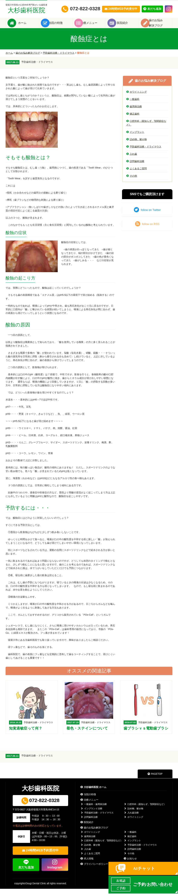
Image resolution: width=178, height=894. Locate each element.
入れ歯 (131, 159)
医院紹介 (127, 25)
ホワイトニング (136, 97)
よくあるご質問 (136, 173)
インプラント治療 (91, 813)
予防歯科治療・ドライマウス (58, 58)
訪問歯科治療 (135, 166)
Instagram (54, 872)
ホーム (27, 25)
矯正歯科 (132, 119)
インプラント (135, 137)
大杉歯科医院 (26, 8)
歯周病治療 (134, 111)
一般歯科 (132, 104)
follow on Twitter (147, 215)
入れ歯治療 (131, 818)
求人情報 (87, 863)
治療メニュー (94, 25)
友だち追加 (26, 872)
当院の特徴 (61, 25)
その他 (131, 181)
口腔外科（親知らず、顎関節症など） (146, 128)
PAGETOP (155, 779)
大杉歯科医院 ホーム (93, 792)
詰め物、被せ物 (136, 144)
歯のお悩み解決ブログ (28, 58)
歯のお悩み (161, 25)
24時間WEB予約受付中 (42, 855)
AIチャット (144, 868)
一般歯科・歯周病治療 (93, 809)
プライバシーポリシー (94, 869)
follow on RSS (147, 229)
